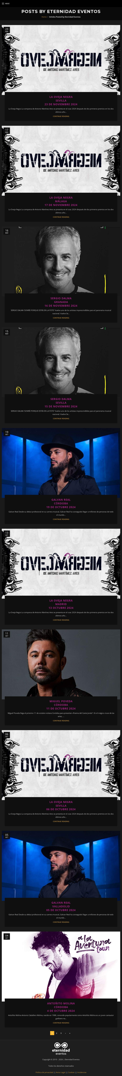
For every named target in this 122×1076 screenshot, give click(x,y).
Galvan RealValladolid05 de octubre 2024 (61, 906)
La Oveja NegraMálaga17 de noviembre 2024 (61, 201)
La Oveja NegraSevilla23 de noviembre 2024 (61, 100)
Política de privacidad (44, 1072)
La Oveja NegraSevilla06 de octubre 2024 (61, 805)
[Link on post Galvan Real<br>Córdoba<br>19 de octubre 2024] (61, 463)
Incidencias (81, 1072)
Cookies (71, 1072)
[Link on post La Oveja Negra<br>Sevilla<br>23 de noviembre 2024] (61, 60)
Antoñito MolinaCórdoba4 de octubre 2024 (61, 1007)
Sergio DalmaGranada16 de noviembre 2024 (61, 301)
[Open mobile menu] (6, 3)
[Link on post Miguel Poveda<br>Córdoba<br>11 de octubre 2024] (61, 664)
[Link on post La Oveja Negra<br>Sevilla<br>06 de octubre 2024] (61, 765)
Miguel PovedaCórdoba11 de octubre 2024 (61, 704)
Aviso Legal (60, 1072)
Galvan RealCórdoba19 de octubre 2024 (61, 503)
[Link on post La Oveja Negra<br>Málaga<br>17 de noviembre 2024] (61, 161)
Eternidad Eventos (74, 11)
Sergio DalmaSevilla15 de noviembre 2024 (61, 402)
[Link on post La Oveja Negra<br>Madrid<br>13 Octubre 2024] (61, 564)
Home (44, 17)
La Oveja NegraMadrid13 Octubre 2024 (61, 604)
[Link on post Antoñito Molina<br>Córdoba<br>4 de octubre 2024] (61, 967)
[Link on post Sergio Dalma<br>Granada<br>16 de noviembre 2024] (61, 261)
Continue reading (61, 116)
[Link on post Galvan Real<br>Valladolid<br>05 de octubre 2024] (61, 866)
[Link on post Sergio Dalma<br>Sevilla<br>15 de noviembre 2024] (61, 362)
